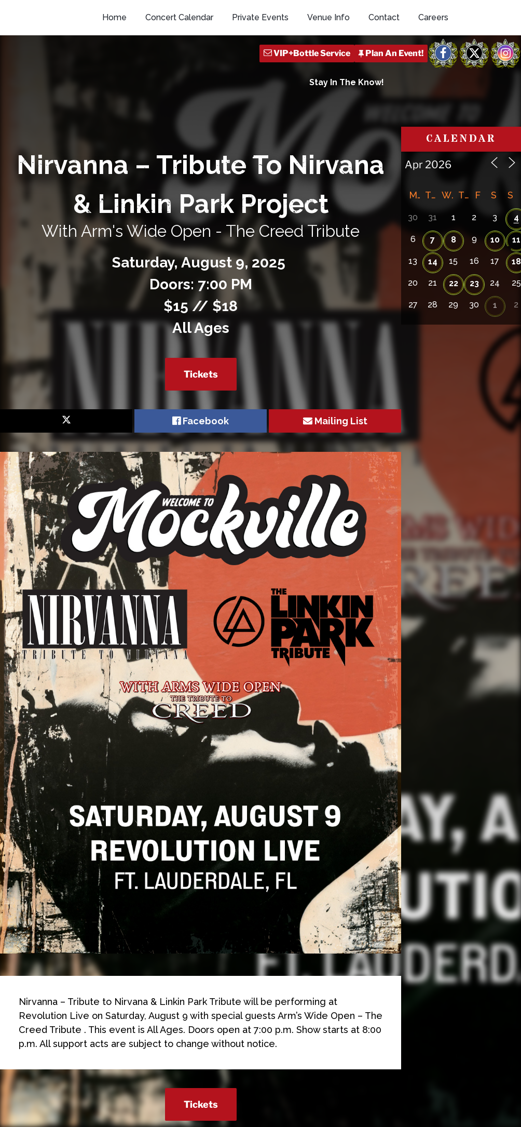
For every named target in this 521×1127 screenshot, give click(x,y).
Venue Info (328, 64)
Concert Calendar (179, 64)
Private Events (260, 64)
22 (453, 319)
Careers (433, 64)
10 (495, 275)
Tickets (201, 409)
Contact (384, 64)
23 (474, 319)
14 (432, 297)
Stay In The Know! (346, 128)
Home (114, 64)
